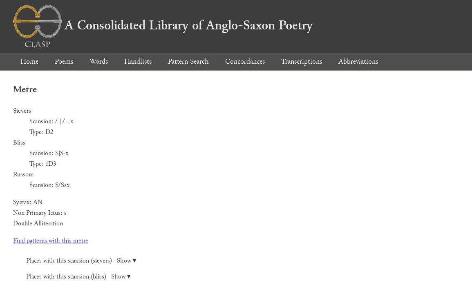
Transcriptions (301, 61)
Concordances (245, 61)
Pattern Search (188, 61)
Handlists (138, 61)
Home (29, 61)
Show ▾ (126, 260)
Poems (64, 61)
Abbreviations (358, 61)
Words (98, 61)
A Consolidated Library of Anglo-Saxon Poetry (163, 25)
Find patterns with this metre (50, 240)
